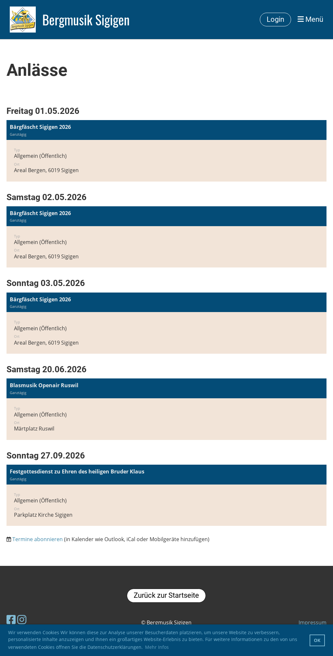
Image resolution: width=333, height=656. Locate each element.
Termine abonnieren (37, 539)
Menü (310, 19)
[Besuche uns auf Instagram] (21, 619)
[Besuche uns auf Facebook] (11, 619)
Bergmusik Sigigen (86, 19)
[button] (166, 150)
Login (275, 19)
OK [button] (317, 640)
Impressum (312, 622)
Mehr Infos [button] (157, 647)
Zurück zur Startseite (166, 595)
